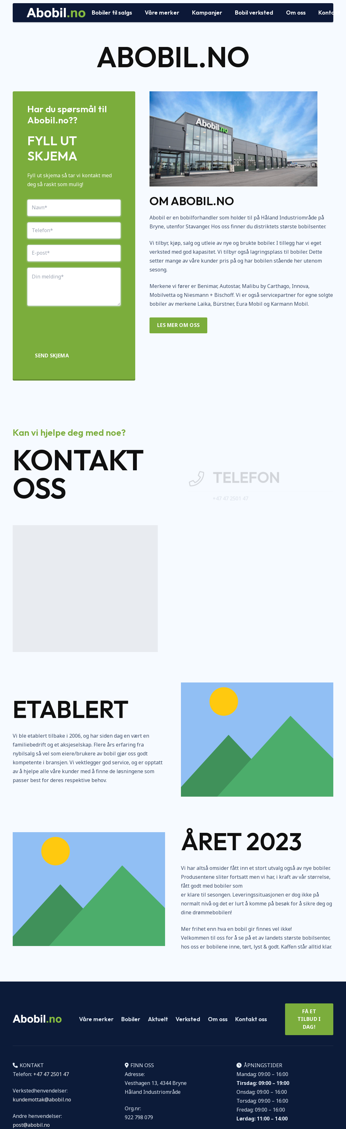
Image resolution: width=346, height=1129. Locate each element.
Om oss (218, 1019)
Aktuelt (158, 1019)
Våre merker (96, 1019)
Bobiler (130, 1019)
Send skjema (52, 355)
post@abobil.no (31, 1124)
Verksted (188, 1019)
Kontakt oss (251, 1019)
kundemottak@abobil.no (42, 1099)
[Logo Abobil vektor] (56, 12)
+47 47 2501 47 (51, 1074)
